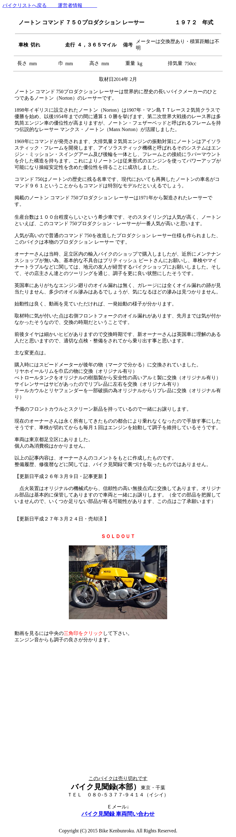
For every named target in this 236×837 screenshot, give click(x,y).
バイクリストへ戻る (25, 5)
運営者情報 (72, 5)
